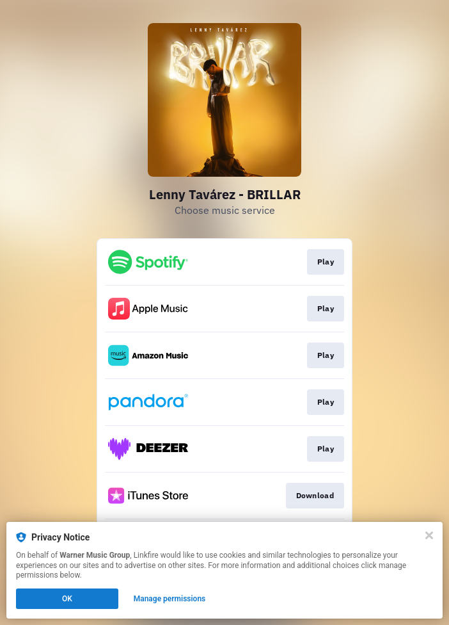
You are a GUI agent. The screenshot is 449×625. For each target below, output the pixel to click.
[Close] (429, 535)
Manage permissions (170, 598)
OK (67, 598)
